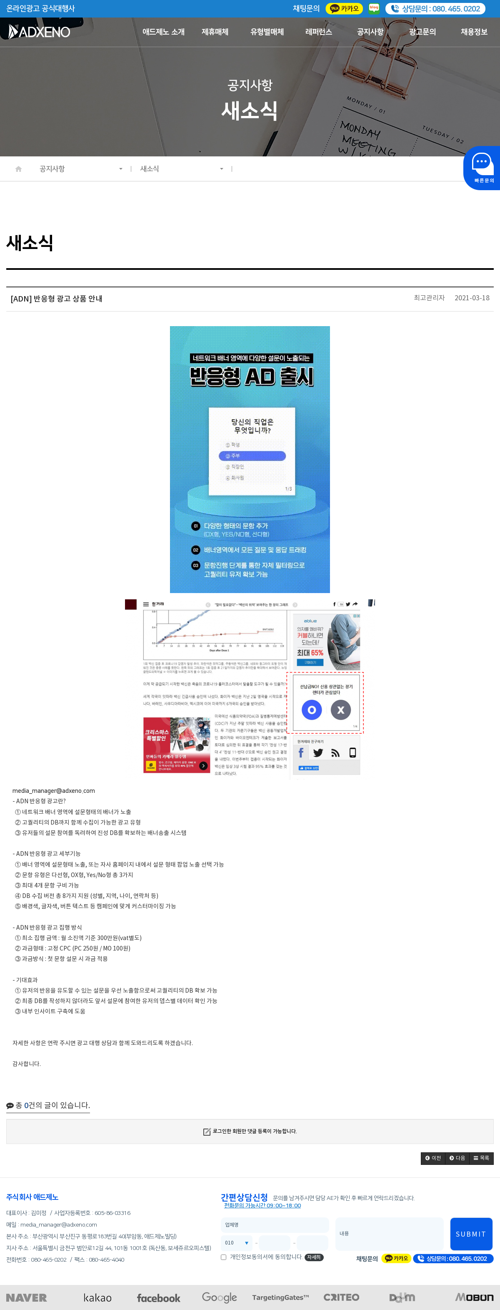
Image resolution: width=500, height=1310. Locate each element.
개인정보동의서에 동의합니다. (266, 1257)
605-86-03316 (112, 1213)
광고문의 (422, 32)
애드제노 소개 (163, 32)
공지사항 (370, 32)
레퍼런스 (318, 32)
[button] (433, 1158)
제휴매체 (215, 32)
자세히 (314, 1257)
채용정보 (474, 32)
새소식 (182, 169)
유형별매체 (267, 32)
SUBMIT (471, 1234)
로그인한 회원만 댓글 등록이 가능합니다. (250, 1131)
